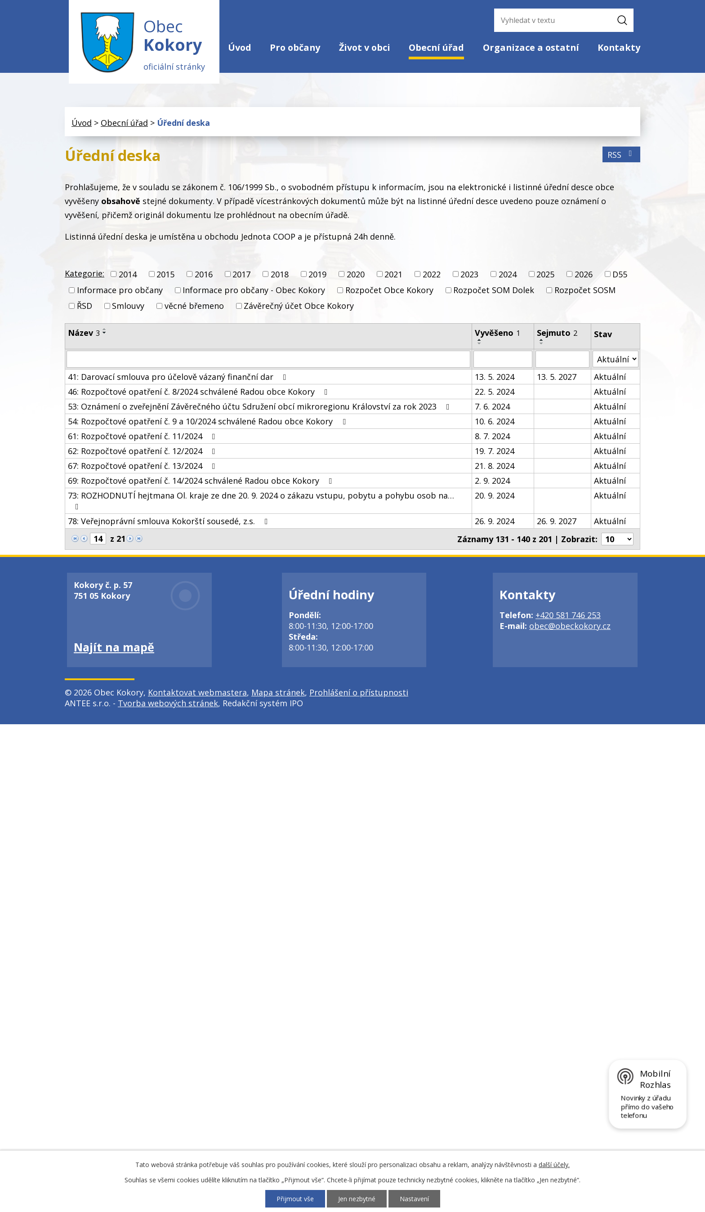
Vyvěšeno (497, 333)
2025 (545, 274)
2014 (128, 274)
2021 (393, 274)
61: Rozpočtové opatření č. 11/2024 (143, 436)
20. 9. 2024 (494, 495)
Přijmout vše (295, 1198)
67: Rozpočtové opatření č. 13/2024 (143, 466)
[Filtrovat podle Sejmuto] (562, 359)
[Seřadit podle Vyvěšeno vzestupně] (480, 340)
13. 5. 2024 (494, 377)
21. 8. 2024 (494, 466)
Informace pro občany (120, 290)
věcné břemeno (194, 306)
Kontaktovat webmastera (197, 692)
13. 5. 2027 (556, 377)
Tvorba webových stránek (168, 703)
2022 (432, 274)
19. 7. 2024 (494, 451)
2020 (356, 274)
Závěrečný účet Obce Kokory (299, 306)
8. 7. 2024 (492, 436)
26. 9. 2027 (556, 521)
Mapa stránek (278, 692)
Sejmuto (557, 333)
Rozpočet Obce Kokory (389, 290)
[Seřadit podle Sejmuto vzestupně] (542, 340)
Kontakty (619, 47)
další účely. (554, 1164)
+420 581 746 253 (568, 615)
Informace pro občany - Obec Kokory (254, 290)
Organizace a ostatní (531, 47)
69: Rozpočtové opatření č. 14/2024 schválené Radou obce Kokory (202, 481)
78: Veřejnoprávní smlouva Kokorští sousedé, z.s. (170, 521)
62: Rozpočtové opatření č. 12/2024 (143, 451)
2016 (204, 274)
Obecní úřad (436, 47)
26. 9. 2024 (494, 521)
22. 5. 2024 (494, 392)
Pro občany (295, 47)
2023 (469, 274)
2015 (165, 274)
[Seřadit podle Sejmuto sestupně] (542, 344)
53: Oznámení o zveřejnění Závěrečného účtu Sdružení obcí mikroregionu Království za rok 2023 (260, 406)
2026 (584, 274)
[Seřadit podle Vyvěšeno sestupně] (480, 344)
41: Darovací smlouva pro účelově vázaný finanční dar (179, 377)
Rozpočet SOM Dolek (493, 290)
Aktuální (610, 377)
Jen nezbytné (356, 1198)
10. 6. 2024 (494, 421)
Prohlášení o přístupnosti (358, 692)
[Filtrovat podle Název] (268, 359)
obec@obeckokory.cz (570, 626)
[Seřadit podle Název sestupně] (105, 333)
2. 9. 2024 (492, 481)
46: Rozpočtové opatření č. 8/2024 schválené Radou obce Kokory (199, 392)
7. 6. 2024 (492, 406)
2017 (241, 274)
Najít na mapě (114, 647)
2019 (317, 274)
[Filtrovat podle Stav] (615, 359)
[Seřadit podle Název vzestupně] (105, 329)
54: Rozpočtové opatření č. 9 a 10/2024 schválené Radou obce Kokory (208, 421)
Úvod (239, 47)
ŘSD (84, 306)
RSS (621, 154)
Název (84, 333)
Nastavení (414, 1198)
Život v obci (364, 47)
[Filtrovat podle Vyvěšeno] (502, 359)
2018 (280, 274)
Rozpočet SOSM (585, 290)
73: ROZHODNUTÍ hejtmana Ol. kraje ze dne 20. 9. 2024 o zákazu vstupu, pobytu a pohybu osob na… (261, 500)
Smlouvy (128, 306)
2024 (508, 274)
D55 (619, 274)
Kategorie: (84, 273)
